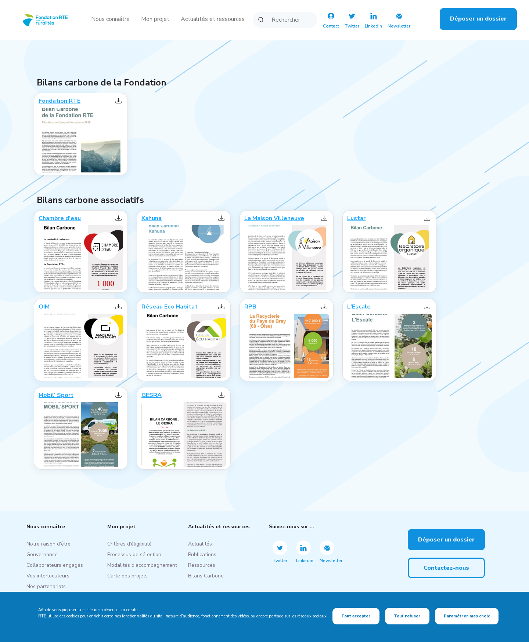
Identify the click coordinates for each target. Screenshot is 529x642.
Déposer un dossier (478, 19)
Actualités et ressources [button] (213, 19)
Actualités (200, 543)
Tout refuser (407, 616)
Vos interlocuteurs (47, 575)
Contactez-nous (446, 568)
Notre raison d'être (48, 543)
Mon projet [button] (155, 19)
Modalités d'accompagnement (142, 565)
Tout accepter (356, 616)
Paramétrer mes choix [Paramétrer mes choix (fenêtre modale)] (467, 616)
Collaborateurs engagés (54, 565)
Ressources (201, 565)
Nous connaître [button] (110, 19)
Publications (202, 554)
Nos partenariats (46, 586)
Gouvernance (42, 554)
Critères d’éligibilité (129, 543)
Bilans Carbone (206, 575)
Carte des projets (127, 575)
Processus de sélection (134, 554)
